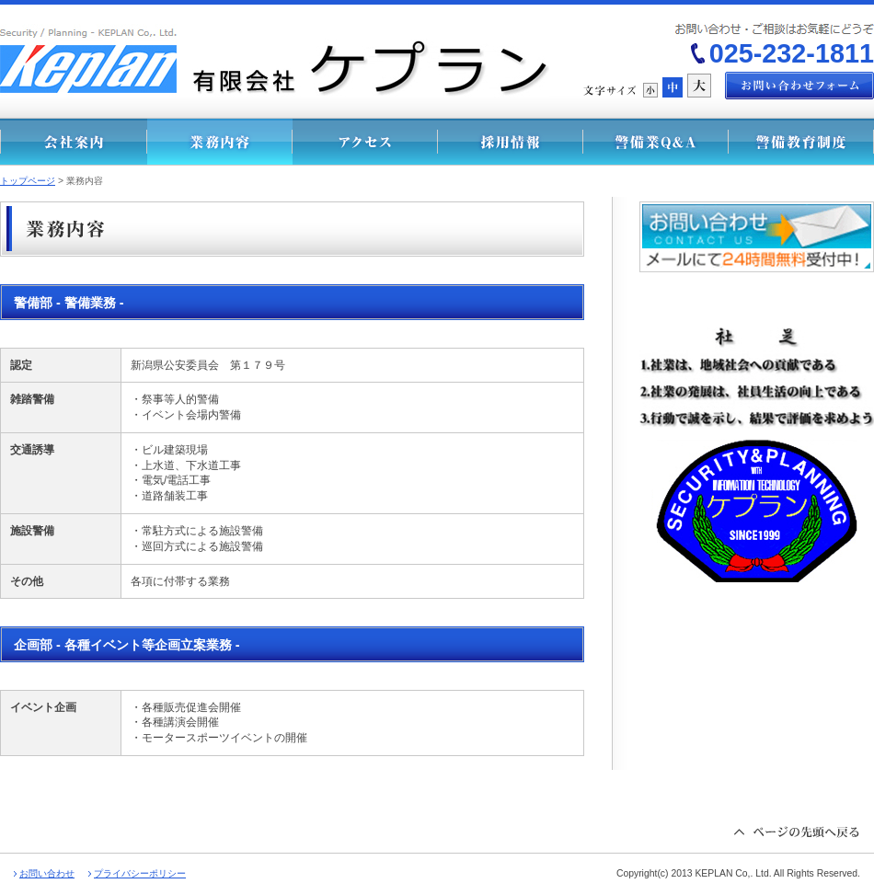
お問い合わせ (47, 873)
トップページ (27, 181)
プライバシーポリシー (140, 873)
